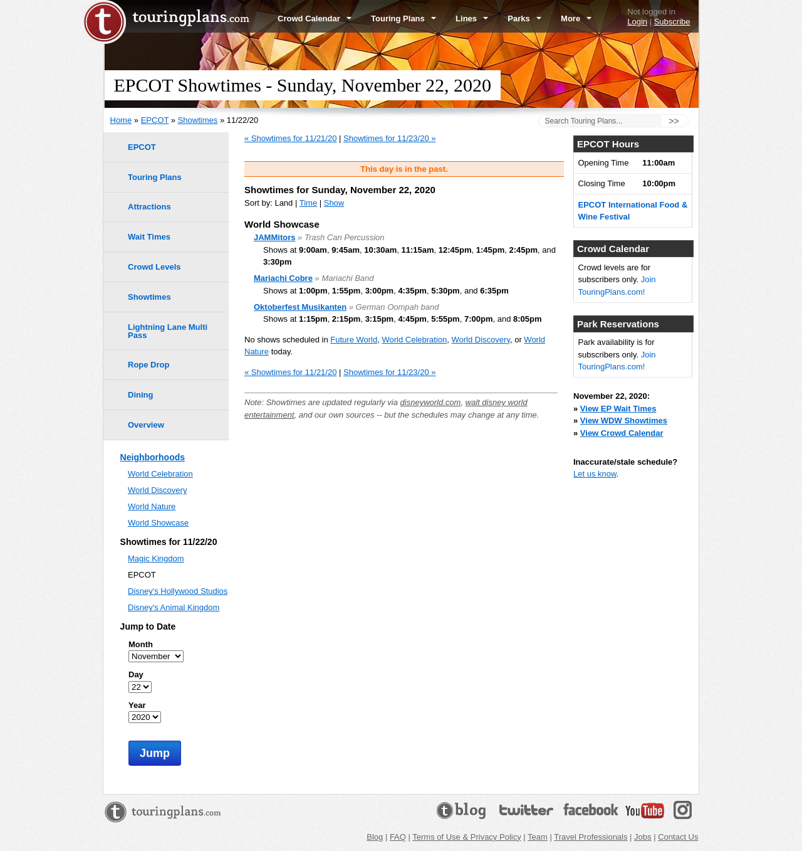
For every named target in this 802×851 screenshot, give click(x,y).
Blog (375, 837)
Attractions (149, 206)
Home (121, 120)
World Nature (151, 506)
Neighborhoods (152, 457)
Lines (472, 18)
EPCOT (155, 120)
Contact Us (678, 837)
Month (140, 644)
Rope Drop (148, 364)
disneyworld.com (430, 402)
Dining (140, 394)
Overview (146, 425)
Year (136, 705)
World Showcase (158, 522)
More (576, 18)
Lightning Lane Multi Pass (167, 331)
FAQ (398, 837)
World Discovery (481, 339)
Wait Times (149, 236)
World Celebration (414, 339)
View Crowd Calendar (622, 433)
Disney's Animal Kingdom (173, 607)
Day (135, 674)
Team (538, 837)
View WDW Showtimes (623, 420)
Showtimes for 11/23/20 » (389, 138)
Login (637, 21)
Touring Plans (403, 18)
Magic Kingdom (156, 558)
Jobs (642, 837)
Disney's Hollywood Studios (177, 591)
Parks (524, 18)
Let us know (595, 473)
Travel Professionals (590, 837)
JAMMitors (274, 237)
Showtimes (198, 120)
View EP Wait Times (618, 408)
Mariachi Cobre (283, 278)
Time (308, 203)
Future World (353, 339)
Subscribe (672, 21)
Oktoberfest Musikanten (300, 307)
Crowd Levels (154, 267)
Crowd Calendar (315, 18)
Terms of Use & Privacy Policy (466, 837)
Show (334, 203)
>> (674, 121)
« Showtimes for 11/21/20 (290, 138)
